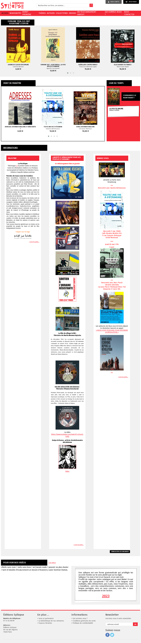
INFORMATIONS (10, 148)
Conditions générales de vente (84, 621)
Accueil (5, 13)
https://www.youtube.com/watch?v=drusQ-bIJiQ (67, 435)
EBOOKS (72, 13)
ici (17, 166)
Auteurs (51, 13)
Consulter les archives (120, 551)
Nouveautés (15, 13)
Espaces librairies (45, 623)
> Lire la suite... (34, 242)
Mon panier (131, 2)
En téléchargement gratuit (86, 13)
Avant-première (26, 13)
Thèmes (42, 13)
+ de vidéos (52, 563)
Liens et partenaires (46, 618)
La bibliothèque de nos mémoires (51, 621)
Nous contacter (129, 13)
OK (135, 624)
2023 (105, 596)
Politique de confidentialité (83, 623)
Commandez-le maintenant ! (129, 96)
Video (67, 471)
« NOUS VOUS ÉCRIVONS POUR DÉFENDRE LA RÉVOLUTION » (112, 331)
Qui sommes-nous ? (113, 13)
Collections (62, 13)
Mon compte (113, 2)
